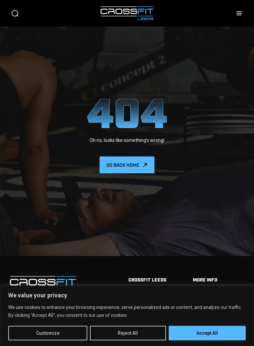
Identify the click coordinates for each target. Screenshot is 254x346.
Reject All (128, 333)
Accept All (207, 333)
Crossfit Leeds (147, 279)
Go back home (122, 164)
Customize (48, 333)
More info (205, 279)
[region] (127, 315)
